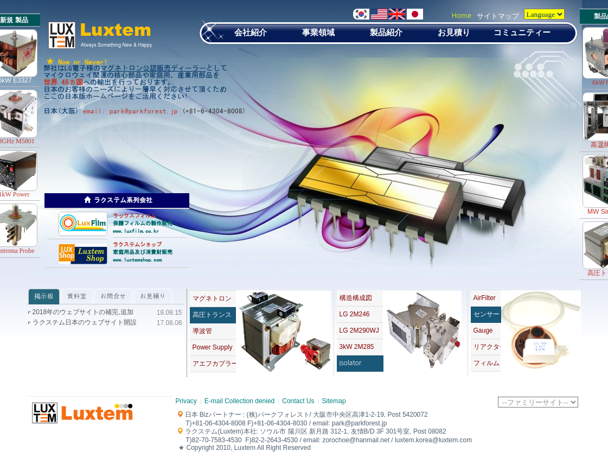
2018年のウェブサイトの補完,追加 (83, 312)
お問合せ (113, 296)
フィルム (486, 363)
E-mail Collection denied (239, 401)
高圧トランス (212, 315)
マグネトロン (212, 298)
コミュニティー (522, 32)
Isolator (351, 363)
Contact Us (298, 401)
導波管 (202, 331)
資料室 (77, 296)
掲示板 (44, 296)
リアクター (487, 347)
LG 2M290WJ (359, 330)
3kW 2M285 (357, 347)
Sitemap (334, 401)
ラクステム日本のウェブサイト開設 (85, 322)
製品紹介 (386, 32)
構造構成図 (356, 298)
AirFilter (484, 298)
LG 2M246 (355, 314)
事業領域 (318, 32)
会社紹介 (250, 32)
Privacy (186, 401)
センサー (486, 314)
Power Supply (213, 347)
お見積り (454, 32)
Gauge (483, 330)
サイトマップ (498, 16)
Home (461, 15)
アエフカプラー (214, 363)
